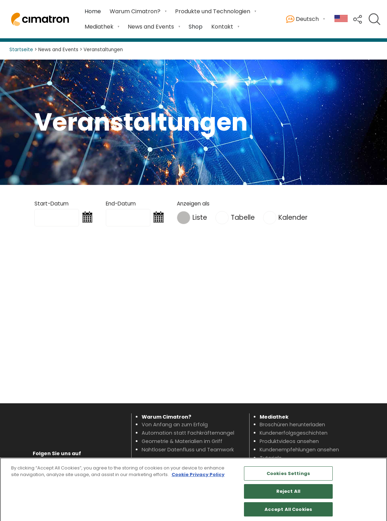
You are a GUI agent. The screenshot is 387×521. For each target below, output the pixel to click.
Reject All (288, 494)
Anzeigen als (193, 203)
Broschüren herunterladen (292, 424)
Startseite (21, 49)
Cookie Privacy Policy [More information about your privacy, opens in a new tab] (198, 478)
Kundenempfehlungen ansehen (299, 449)
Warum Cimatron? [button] (135, 11)
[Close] (376, 492)
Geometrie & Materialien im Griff (182, 441)
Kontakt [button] (222, 27)
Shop (196, 27)
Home (93, 11)
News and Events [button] (151, 27)
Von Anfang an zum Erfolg (175, 424)
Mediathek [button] (99, 27)
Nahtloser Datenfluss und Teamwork (188, 449)
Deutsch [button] (302, 19)
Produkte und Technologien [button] (212, 11)
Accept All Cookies (288, 512)
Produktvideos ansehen (289, 441)
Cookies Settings (288, 476)
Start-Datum (51, 203)
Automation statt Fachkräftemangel (188, 432)
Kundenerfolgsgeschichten (293, 432)
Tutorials (271, 457)
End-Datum (121, 203)
